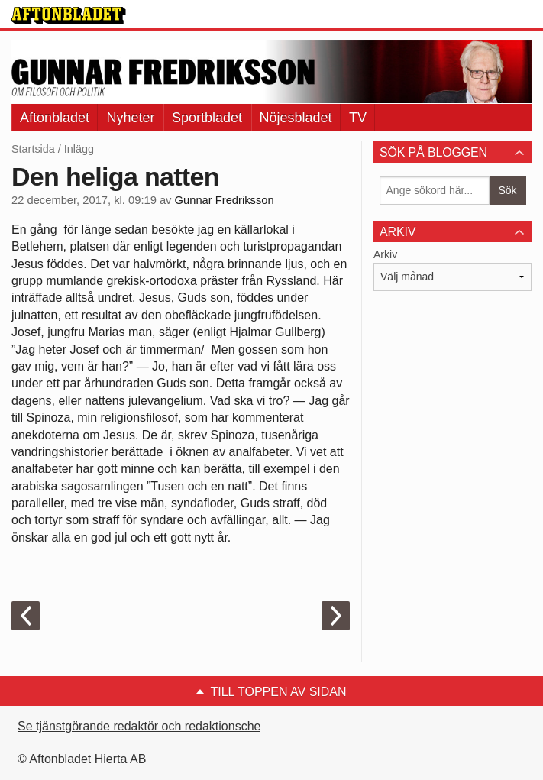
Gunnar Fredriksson (224, 200)
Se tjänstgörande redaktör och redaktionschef (141, 726)
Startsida (33, 149)
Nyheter (131, 117)
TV (358, 117)
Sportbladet (207, 117)
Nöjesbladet (296, 117)
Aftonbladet (54, 117)
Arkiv (385, 254)
